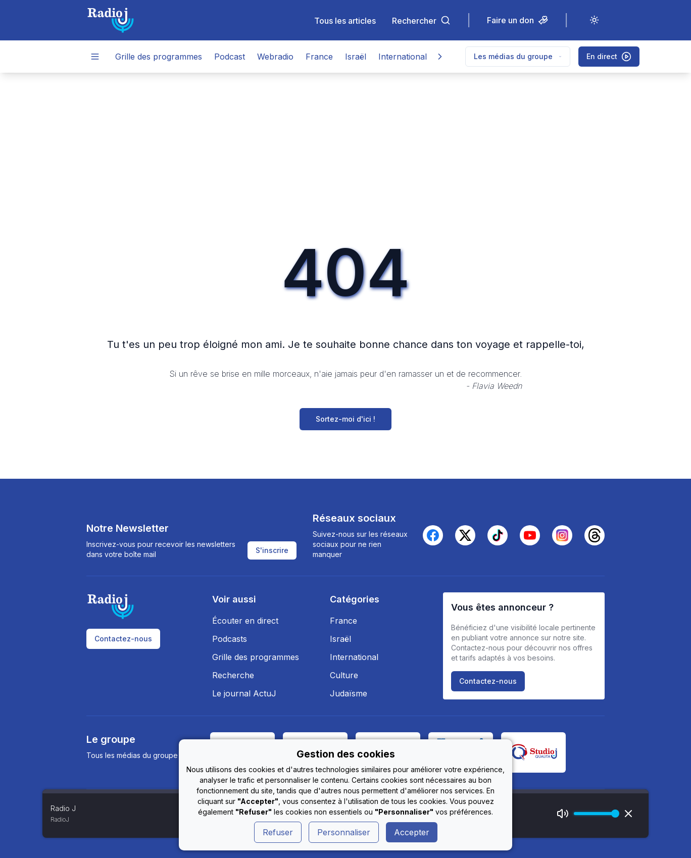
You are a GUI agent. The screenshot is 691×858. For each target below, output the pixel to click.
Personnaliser (343, 832)
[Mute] (563, 813)
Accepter (411, 832)
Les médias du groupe (518, 56)
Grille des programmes (158, 57)
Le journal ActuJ (244, 693)
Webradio (275, 57)
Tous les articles (345, 20)
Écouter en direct (245, 621)
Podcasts (229, 639)
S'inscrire (272, 550)
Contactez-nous (123, 638)
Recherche (233, 675)
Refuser (278, 832)
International (402, 57)
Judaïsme (348, 693)
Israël (355, 57)
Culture (344, 675)
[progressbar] (594, 813)
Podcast (229, 57)
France (319, 57)
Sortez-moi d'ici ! (345, 419)
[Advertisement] (345, 148)
